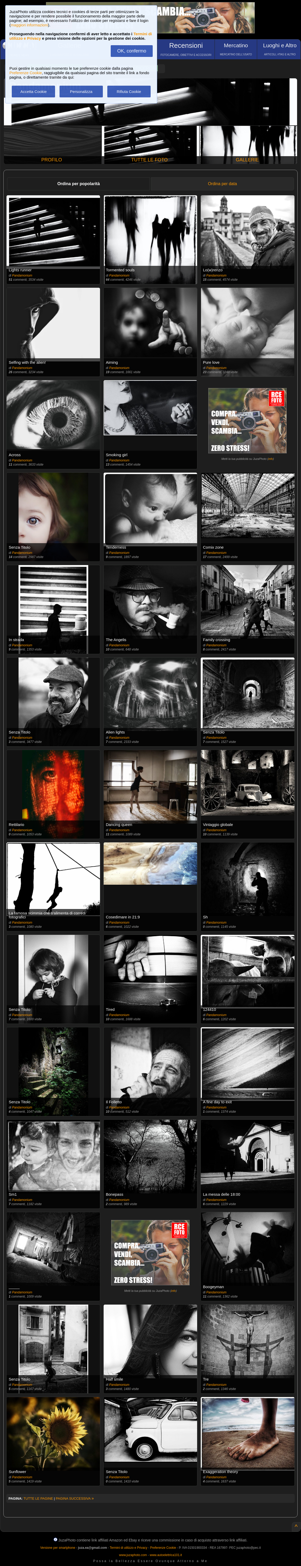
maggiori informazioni (29, 25)
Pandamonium (22, 275)
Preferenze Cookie (25, 73)
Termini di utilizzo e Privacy (128, 1548)
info (270, 458)
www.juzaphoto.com (133, 1555)
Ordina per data (222, 183)
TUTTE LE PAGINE (38, 1498)
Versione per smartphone (57, 1548)
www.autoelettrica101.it (166, 1555)
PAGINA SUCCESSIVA (75, 1498)
